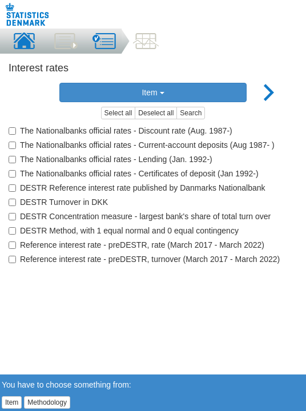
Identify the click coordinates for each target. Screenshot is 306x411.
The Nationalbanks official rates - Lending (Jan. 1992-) (110, 159)
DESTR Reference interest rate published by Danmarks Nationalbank (137, 187)
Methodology (47, 402)
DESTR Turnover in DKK (58, 202)
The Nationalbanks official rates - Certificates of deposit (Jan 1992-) (134, 173)
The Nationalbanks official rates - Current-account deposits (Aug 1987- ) (142, 145)
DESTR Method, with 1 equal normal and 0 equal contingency (124, 230)
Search (191, 113)
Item (153, 92)
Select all (118, 113)
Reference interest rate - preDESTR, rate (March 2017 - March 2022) (136, 244)
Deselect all (156, 113)
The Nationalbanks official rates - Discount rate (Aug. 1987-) (120, 130)
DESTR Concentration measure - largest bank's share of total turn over (140, 216)
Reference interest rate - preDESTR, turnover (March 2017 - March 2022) (144, 259)
